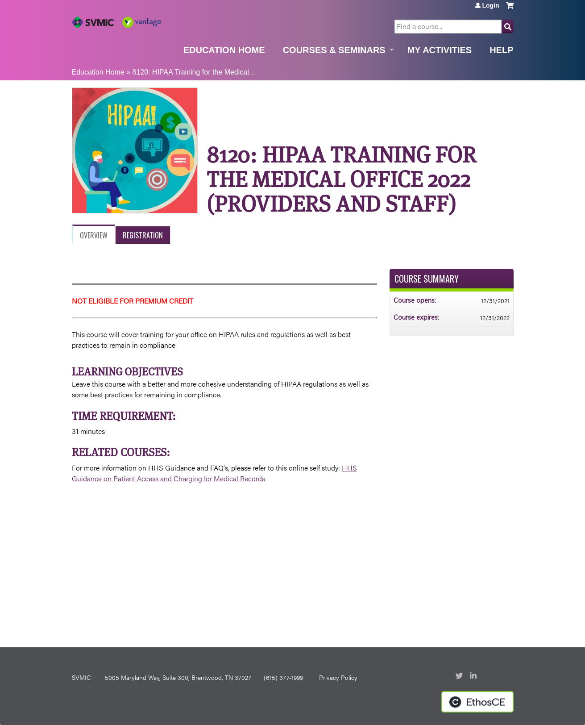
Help (501, 50)
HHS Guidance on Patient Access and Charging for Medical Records (214, 472)
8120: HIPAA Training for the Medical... (194, 72)
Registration (143, 235)
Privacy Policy (338, 677)
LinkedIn (474, 676)
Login (490, 5)
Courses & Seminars (334, 50)
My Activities (439, 50)
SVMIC (81, 677)
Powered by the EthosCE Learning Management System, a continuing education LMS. (477, 701)
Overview (94, 235)
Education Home (224, 50)
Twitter (460, 676)
